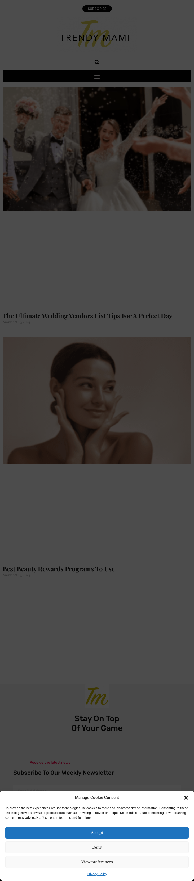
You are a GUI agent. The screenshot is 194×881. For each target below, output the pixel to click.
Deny (97, 847)
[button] (186, 797)
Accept (97, 832)
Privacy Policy (97, 874)
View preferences (97, 862)
